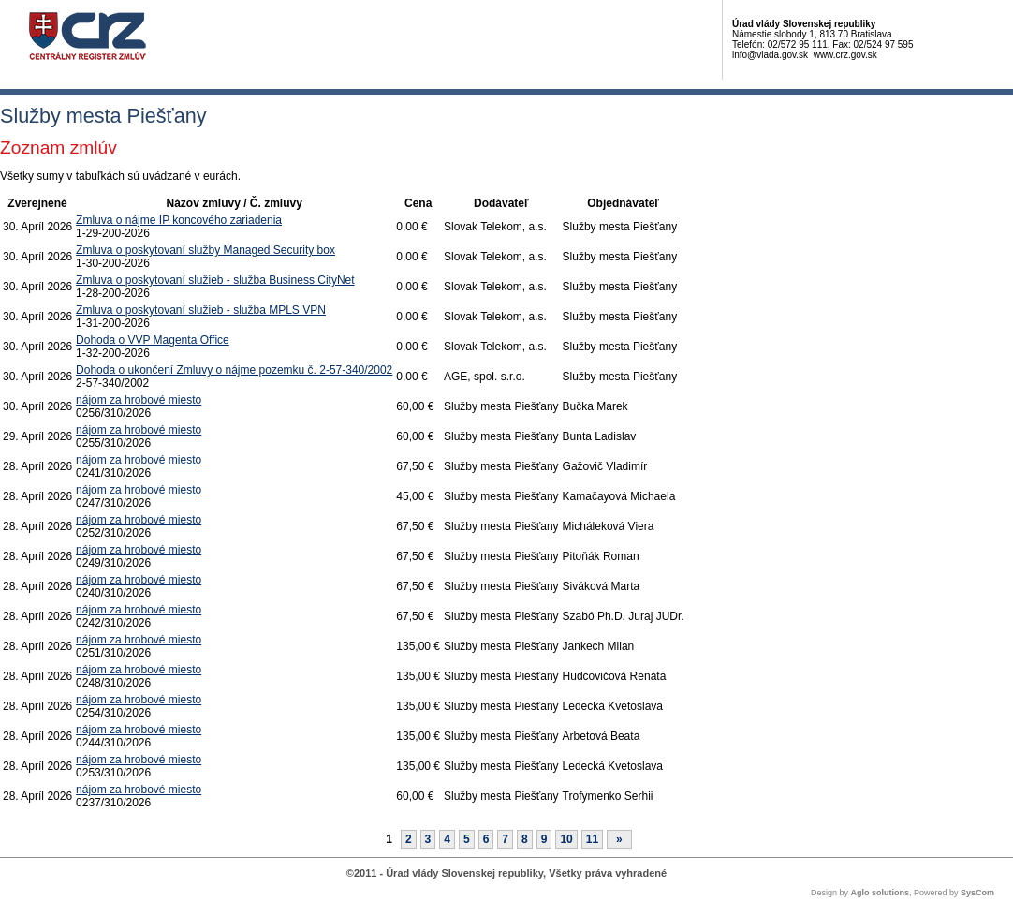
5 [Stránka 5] (466, 839)
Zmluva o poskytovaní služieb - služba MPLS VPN (201, 310)
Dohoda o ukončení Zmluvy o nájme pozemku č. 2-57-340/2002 (234, 370)
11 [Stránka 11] (592, 839)
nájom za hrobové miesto (138, 399)
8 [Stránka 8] (524, 839)
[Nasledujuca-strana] (619, 839)
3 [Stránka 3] (428, 839)
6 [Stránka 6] (486, 839)
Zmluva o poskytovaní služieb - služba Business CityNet (215, 280)
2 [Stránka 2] (408, 839)
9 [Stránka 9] (544, 839)
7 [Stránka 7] (505, 839)
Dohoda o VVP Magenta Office (152, 340)
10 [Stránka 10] (566, 839)
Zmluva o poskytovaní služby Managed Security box (205, 250)
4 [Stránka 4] (447, 839)
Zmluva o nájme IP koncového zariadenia (179, 220)
